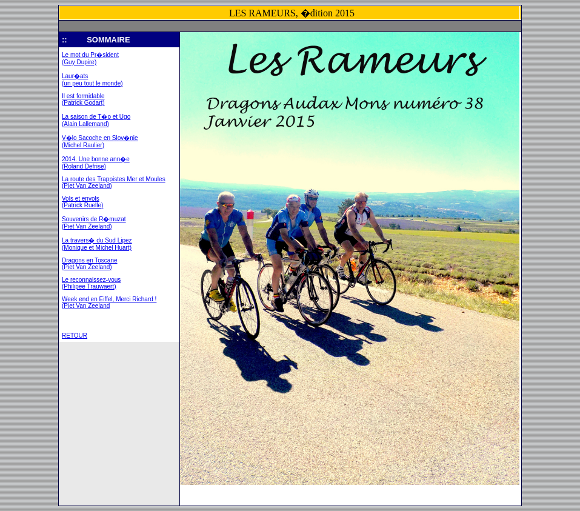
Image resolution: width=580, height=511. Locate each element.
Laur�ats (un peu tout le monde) (92, 80)
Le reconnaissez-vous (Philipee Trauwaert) (91, 283)
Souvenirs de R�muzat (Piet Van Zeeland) (94, 223)
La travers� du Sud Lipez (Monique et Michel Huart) (97, 244)
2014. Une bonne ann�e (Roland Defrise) (96, 163)
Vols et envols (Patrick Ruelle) (82, 202)
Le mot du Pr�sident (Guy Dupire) (90, 58)
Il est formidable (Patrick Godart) (83, 99)
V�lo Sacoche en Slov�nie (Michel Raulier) (100, 142)
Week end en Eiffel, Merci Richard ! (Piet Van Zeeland (109, 302)
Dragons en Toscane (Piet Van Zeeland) (90, 263)
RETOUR (74, 335)
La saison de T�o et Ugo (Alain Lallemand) (96, 120)
